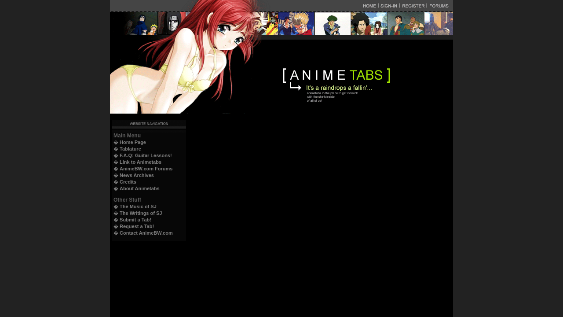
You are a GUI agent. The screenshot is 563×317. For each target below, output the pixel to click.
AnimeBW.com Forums (146, 168)
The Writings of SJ (141, 213)
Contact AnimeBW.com (146, 233)
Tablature (130, 148)
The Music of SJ (138, 206)
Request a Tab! (137, 226)
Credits (128, 181)
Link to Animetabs (140, 162)
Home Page (133, 142)
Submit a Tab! (135, 219)
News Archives (137, 175)
